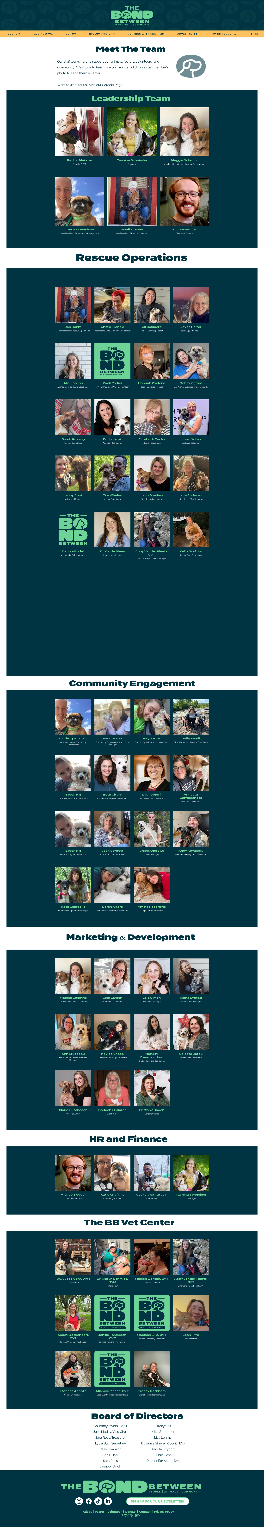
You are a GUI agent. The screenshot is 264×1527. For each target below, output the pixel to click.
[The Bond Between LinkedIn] (108, 1501)
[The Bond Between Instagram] (79, 1501)
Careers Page (112, 85)
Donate (130, 1511)
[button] (43, 33)
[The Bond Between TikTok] (98, 1501)
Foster (99, 1511)
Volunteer (115, 1511)
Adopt (87, 1511)
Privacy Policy (164, 1511)
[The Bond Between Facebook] (89, 1501)
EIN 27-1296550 (128, 1515)
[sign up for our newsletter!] (157, 1501)
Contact (145, 1511)
